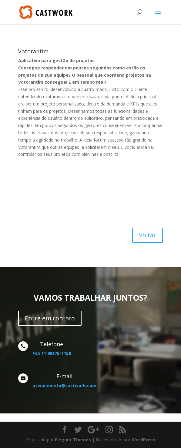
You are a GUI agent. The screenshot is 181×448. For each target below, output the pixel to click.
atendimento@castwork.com (64, 385)
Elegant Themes (73, 440)
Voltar (147, 235)
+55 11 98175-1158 (51, 353)
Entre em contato (50, 318)
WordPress (143, 440)
